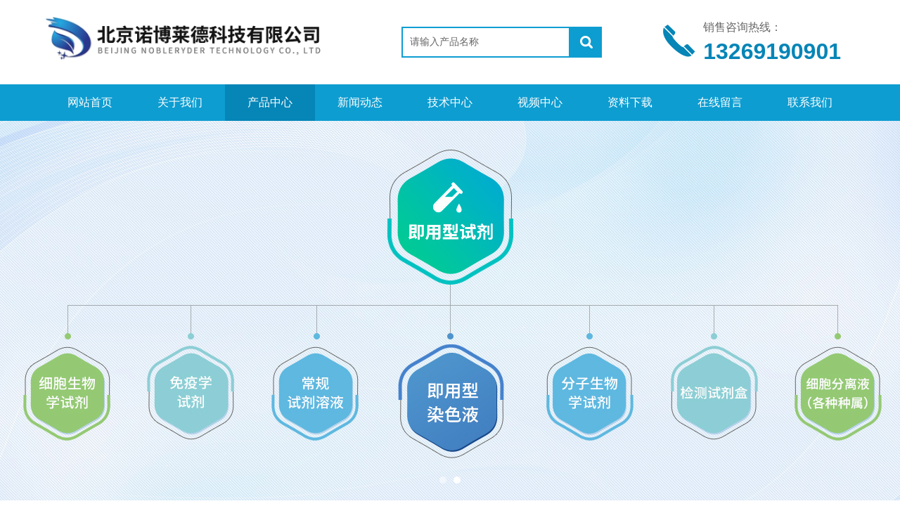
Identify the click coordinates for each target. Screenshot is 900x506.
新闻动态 (360, 102)
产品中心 (270, 102)
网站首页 (90, 102)
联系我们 (810, 102)
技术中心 (450, 102)
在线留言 (720, 102)
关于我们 (180, 102)
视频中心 (540, 102)
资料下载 (630, 102)
